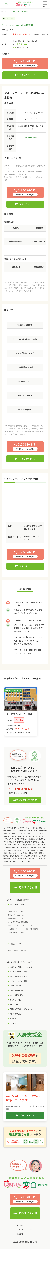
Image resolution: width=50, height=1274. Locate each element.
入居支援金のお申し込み (18, 976)
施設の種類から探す (17, 904)
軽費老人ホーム (27, 925)
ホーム (3, 11)
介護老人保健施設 (31, 929)
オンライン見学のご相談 (18, 971)
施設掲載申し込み (16, 1014)
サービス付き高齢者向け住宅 (18, 922)
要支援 (16, 950)
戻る (5, 4)
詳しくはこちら (23, 1115)
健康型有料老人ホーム (16, 918)
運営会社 (20, 1234)
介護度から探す (15, 944)
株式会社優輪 (7, 29)
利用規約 (20, 1225)
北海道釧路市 (22, 44)
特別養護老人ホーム (15, 929)
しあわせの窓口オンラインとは (21, 967)
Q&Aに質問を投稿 (16, 995)
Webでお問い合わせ (25, 800)
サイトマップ (14, 1023)
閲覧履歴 (13, 1018)
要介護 (23, 950)
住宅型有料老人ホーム (16, 915)
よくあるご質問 (15, 1000)
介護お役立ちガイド (17, 985)
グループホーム (13, 925)
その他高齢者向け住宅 (16, 932)
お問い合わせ (23, 75)
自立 (9, 950)
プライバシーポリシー (24, 1229)
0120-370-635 (35, 650)
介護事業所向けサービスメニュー (22, 1009)
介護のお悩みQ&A (16, 990)
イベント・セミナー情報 (18, 981)
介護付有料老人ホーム (16, 911)
